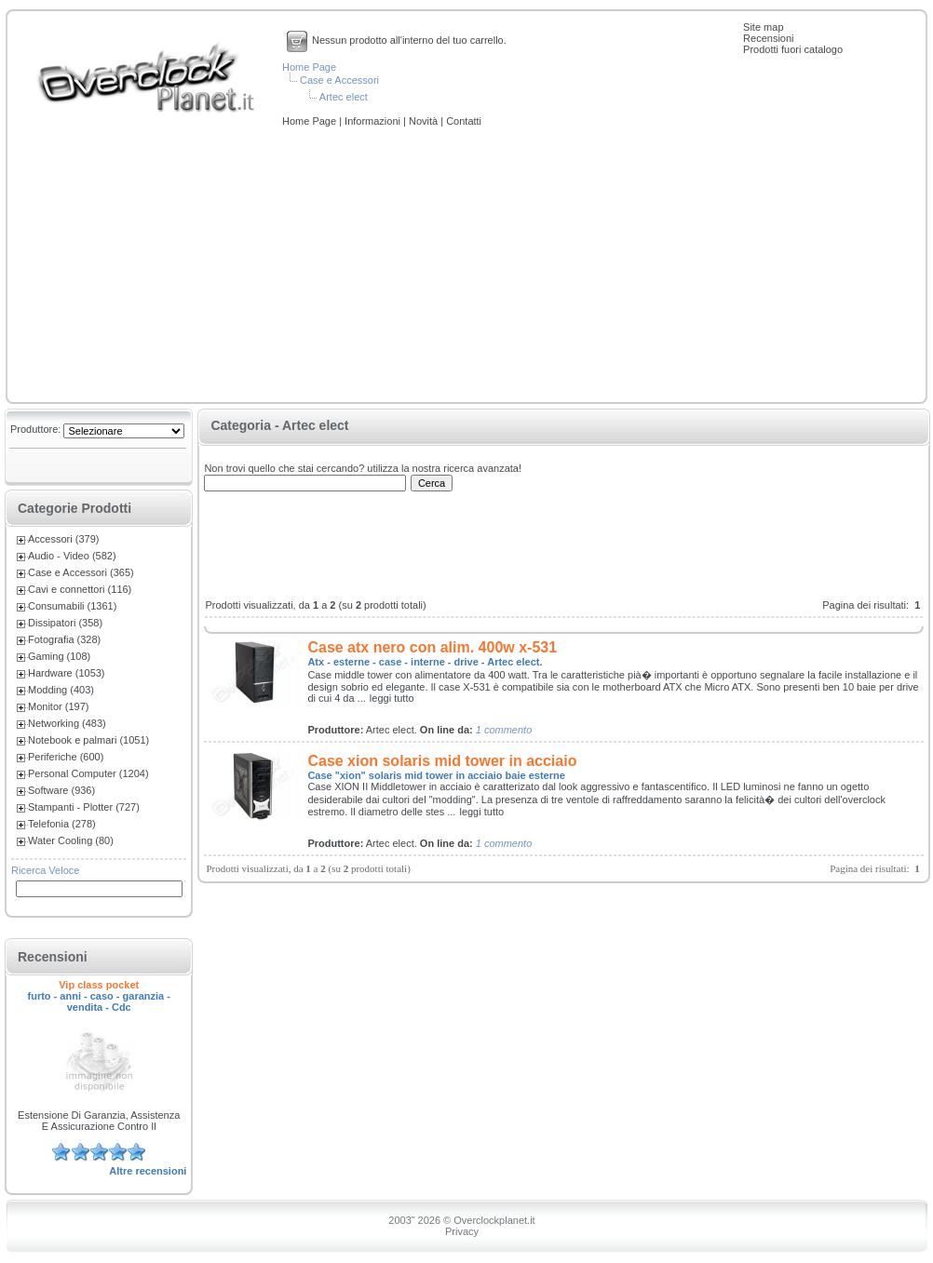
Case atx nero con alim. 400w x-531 (432, 647)
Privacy (462, 1231)
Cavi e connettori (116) (79, 589)
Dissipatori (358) (65, 622)
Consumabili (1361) (72, 605)
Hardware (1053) (66, 673)
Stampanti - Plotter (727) (84, 807)
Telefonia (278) (62, 823)
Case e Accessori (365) (81, 572)
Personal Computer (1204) (88, 773)
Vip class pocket (99, 984)
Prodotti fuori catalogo (793, 49)
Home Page (309, 67)
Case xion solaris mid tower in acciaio (441, 761)
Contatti (463, 121)
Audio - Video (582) (72, 555)
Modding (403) (61, 689)
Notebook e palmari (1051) (88, 740)
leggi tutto (392, 698)
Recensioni (768, 38)
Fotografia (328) (64, 639)
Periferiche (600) (65, 756)
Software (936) (61, 790)
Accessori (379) (63, 538)
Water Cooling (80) (71, 840)
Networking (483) (67, 723)
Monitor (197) (58, 706)
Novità (424, 121)
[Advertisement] (466, 266)
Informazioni (374, 121)
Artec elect (343, 96)
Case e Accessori (339, 80)
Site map (763, 27)
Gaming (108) (59, 656)
